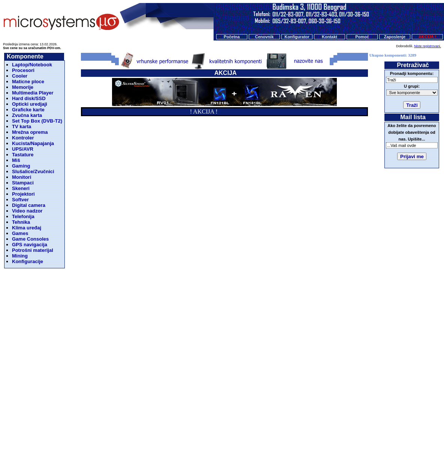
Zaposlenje (394, 36)
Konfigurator (296, 36)
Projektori (23, 194)
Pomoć (362, 36)
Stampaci (23, 183)
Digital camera (28, 205)
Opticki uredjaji (29, 104)
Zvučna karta (27, 115)
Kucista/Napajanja (33, 143)
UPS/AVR (22, 149)
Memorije (22, 87)
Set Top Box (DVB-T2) (37, 121)
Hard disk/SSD (29, 98)
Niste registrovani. (427, 46)
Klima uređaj (26, 228)
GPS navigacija (29, 244)
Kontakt (329, 36)
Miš (16, 160)
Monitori (21, 177)
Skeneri (21, 188)
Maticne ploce (28, 81)
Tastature (23, 154)
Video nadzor (27, 211)
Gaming (21, 166)
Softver (20, 199)
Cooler (19, 76)
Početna (232, 36)
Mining (20, 256)
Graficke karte (28, 109)
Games (20, 233)
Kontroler (23, 138)
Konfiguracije (27, 261)
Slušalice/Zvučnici (33, 171)
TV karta (21, 126)
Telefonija (23, 216)
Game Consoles (30, 239)
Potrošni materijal (32, 250)
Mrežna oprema (30, 132)
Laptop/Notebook (32, 64)
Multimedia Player (33, 93)
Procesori (23, 70)
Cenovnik (264, 36)
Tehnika (21, 222)
